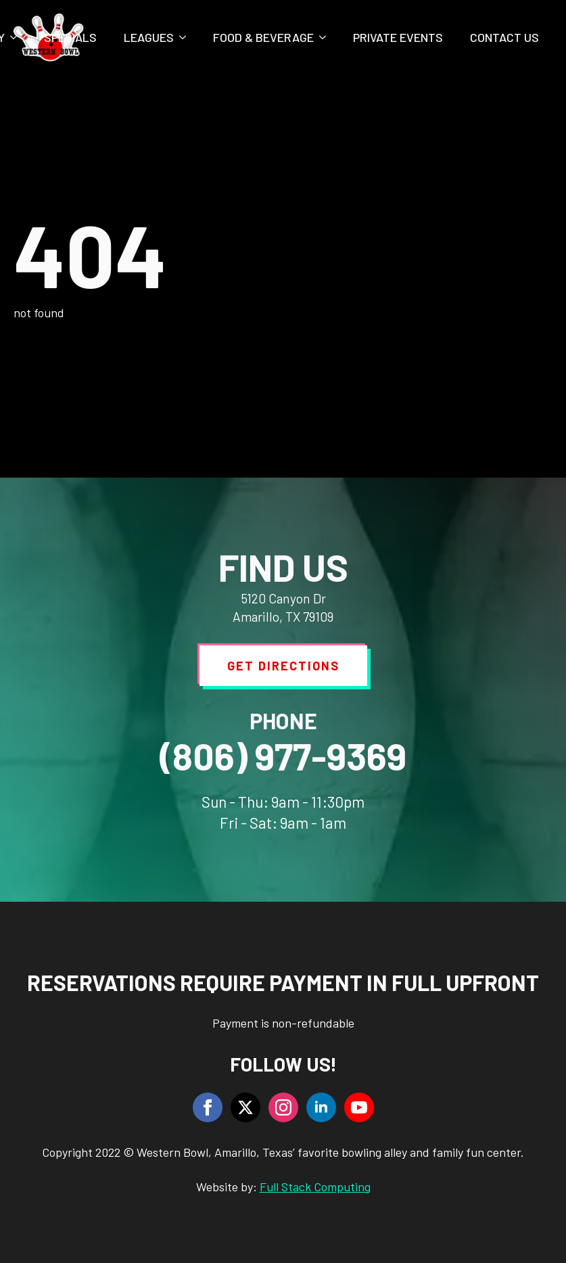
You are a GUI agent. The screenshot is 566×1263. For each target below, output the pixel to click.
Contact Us (504, 37)
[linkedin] (321, 1107)
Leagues (149, 37)
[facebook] (207, 1107)
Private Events (398, 37)
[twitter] (245, 1107)
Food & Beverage (263, 37)
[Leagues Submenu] (186, 37)
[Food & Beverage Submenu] (326, 37)
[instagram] (283, 1107)
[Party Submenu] (17, 37)
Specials (70, 37)
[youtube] (359, 1107)
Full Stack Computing (315, 1186)
